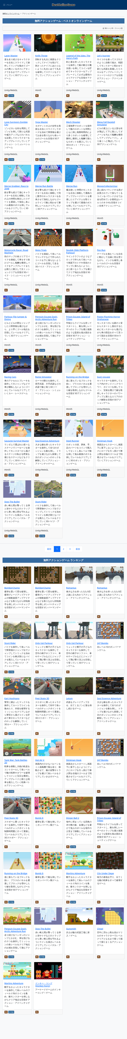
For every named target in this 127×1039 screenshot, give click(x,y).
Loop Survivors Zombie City (16, 123)
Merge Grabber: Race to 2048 (16, 187)
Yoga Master (41, 122)
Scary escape (103, 376)
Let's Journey (103, 55)
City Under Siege (105, 873)
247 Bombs (102, 643)
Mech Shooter (73, 122)
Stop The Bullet (12, 501)
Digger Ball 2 (72, 818)
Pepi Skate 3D (42, 698)
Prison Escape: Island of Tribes (78, 318)
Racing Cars (10, 376)
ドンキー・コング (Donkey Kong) (43, 984)
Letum (69, 698)
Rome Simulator (43, 376)
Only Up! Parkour (44, 643)
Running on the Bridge (77, 376)
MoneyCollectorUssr (107, 186)
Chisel (100, 928)
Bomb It (39, 818)
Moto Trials (41, 250)
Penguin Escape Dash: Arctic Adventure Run (46, 318)
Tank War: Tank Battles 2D (15, 761)
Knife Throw (41, 55)
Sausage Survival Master (16, 440)
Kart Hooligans (11, 698)
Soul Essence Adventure (47, 440)
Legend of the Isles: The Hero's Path (78, 57)
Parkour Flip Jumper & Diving (15, 318)
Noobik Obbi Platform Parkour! (77, 251)
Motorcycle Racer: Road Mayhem (16, 251)
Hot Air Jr (39, 760)
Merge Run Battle (44, 186)
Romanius (71, 587)
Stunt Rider (41, 501)
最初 (49, 549)
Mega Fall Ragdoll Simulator (106, 123)
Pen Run (101, 250)
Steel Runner (72, 440)
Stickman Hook (104, 440)
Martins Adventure (75, 873)
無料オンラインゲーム (11, 13)
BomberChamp (12, 587)
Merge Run (71, 186)
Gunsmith (71, 928)
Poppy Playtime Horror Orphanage (108, 318)
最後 (78, 549)
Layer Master (11, 55)
